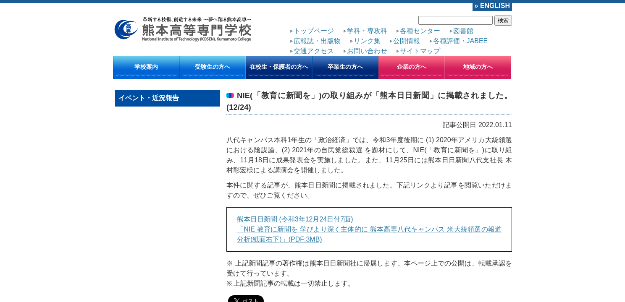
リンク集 (495, 27)
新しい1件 (244, 217)
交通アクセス (388, 35)
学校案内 (146, 54)
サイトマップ (470, 35)
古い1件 (496, 217)
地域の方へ (478, 54)
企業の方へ (411, 54)
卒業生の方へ (345, 54)
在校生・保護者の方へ (278, 54)
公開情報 (301, 35)
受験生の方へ (212, 54)
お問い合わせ (429, 35)
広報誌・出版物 (456, 27)
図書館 (420, 27)
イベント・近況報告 (148, 85)
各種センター (388, 27)
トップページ (306, 27)
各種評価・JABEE (342, 35)
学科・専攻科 (347, 27)
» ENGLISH (496, 5)
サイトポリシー (180, 243)
